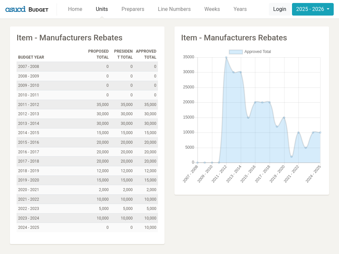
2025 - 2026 (310, 9)
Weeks (212, 9)
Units (102, 9)
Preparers (132, 9)
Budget (38, 9)
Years (240, 9)
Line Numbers (174, 9)
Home (75, 9)
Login (279, 9)
